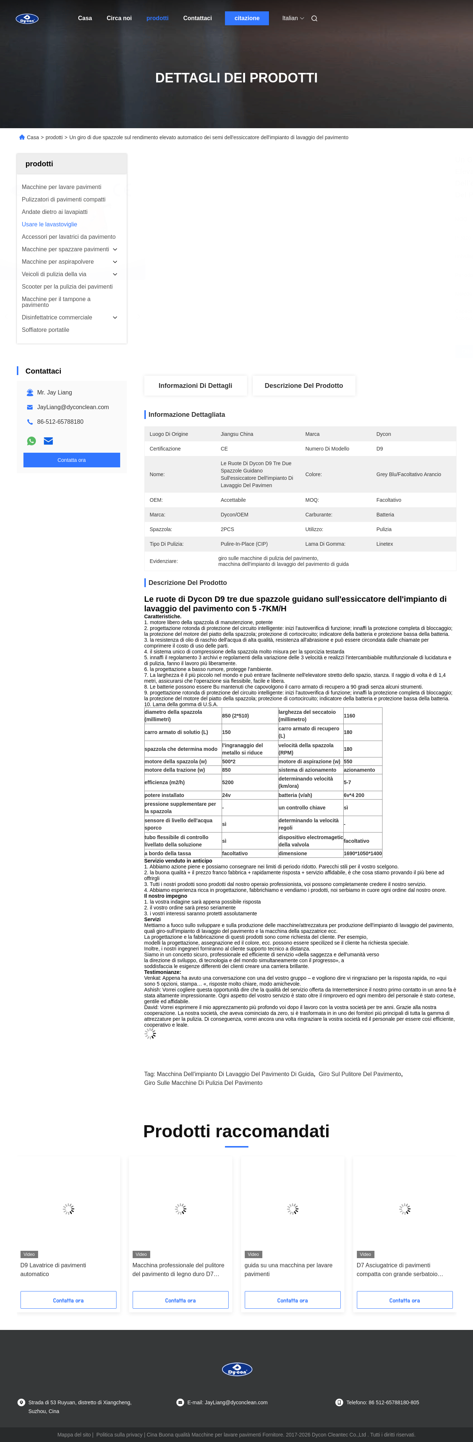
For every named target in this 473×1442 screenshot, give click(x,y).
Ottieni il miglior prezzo (339, 351)
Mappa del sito (74, 1435)
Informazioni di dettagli (195, 385)
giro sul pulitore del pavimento (360, 1074)
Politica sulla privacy (119, 1435)
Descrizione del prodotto (304, 385)
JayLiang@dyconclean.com (73, 407)
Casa (85, 18)
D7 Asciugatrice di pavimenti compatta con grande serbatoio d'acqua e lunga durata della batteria (404, 1270)
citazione (246, 18)
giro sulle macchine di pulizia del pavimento (203, 1083)
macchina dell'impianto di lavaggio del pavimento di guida (235, 1074)
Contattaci (197, 18)
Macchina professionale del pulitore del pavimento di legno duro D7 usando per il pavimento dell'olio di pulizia (179, 1270)
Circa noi (119, 18)
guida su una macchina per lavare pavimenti (289, 1269)
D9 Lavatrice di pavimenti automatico (53, 1269)
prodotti (158, 18)
